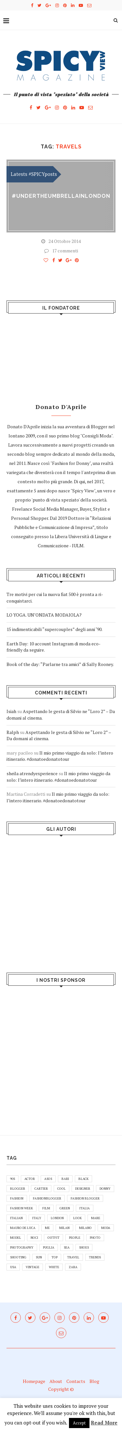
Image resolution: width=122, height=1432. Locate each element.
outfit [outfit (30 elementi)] (53, 1238)
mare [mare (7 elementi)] (95, 1218)
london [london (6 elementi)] (57, 1218)
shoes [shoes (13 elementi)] (84, 1247)
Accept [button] (79, 1423)
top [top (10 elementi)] (54, 1257)
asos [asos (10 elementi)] (48, 1179)
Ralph (13, 732)
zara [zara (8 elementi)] (73, 1267)
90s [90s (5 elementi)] (12, 1179)
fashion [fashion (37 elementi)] (16, 1198)
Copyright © (61, 1389)
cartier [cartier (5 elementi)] (41, 1188)
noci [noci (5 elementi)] (34, 1238)
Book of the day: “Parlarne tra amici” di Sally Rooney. (60, 664)
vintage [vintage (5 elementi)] (32, 1267)
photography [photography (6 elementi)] (22, 1247)
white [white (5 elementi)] (54, 1267)
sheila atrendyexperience (32, 773)
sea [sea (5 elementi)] (67, 1247)
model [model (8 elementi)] (15, 1238)
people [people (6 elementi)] (74, 1238)
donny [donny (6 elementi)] (105, 1188)
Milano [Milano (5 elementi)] (85, 1228)
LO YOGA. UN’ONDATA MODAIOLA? (44, 615)
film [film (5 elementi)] (46, 1208)
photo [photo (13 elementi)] (95, 1238)
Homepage (34, 1381)
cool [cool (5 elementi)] (61, 1188)
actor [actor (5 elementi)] (29, 1179)
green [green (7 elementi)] (65, 1208)
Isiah (11, 711)
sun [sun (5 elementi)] (39, 1257)
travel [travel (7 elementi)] (73, 1257)
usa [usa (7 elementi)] (13, 1267)
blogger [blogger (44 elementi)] (17, 1188)
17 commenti (61, 250)
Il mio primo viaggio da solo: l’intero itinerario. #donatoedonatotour (60, 756)
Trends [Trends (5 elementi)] (95, 1257)
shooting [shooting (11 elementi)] (18, 1257)
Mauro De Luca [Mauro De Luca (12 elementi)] (22, 1228)
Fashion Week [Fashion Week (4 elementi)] (21, 1208)
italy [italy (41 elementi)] (36, 1218)
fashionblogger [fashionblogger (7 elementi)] (47, 1198)
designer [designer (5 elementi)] (82, 1188)
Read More (104, 1422)
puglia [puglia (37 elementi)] (48, 1247)
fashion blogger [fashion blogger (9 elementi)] (85, 1198)
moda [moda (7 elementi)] (105, 1228)
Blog (94, 1381)
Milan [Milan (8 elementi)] (64, 1228)
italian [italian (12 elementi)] (16, 1218)
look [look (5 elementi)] (77, 1218)
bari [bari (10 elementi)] (65, 1179)
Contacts (75, 1381)
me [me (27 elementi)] (47, 1228)
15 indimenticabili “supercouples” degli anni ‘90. (54, 629)
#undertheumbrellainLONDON (61, 196)
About (55, 1381)
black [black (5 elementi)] (83, 1179)
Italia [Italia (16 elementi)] (84, 1208)
